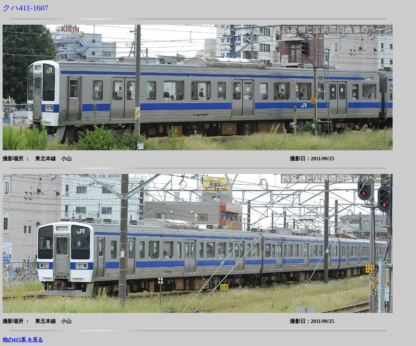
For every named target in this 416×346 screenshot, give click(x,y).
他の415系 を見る (23, 339)
